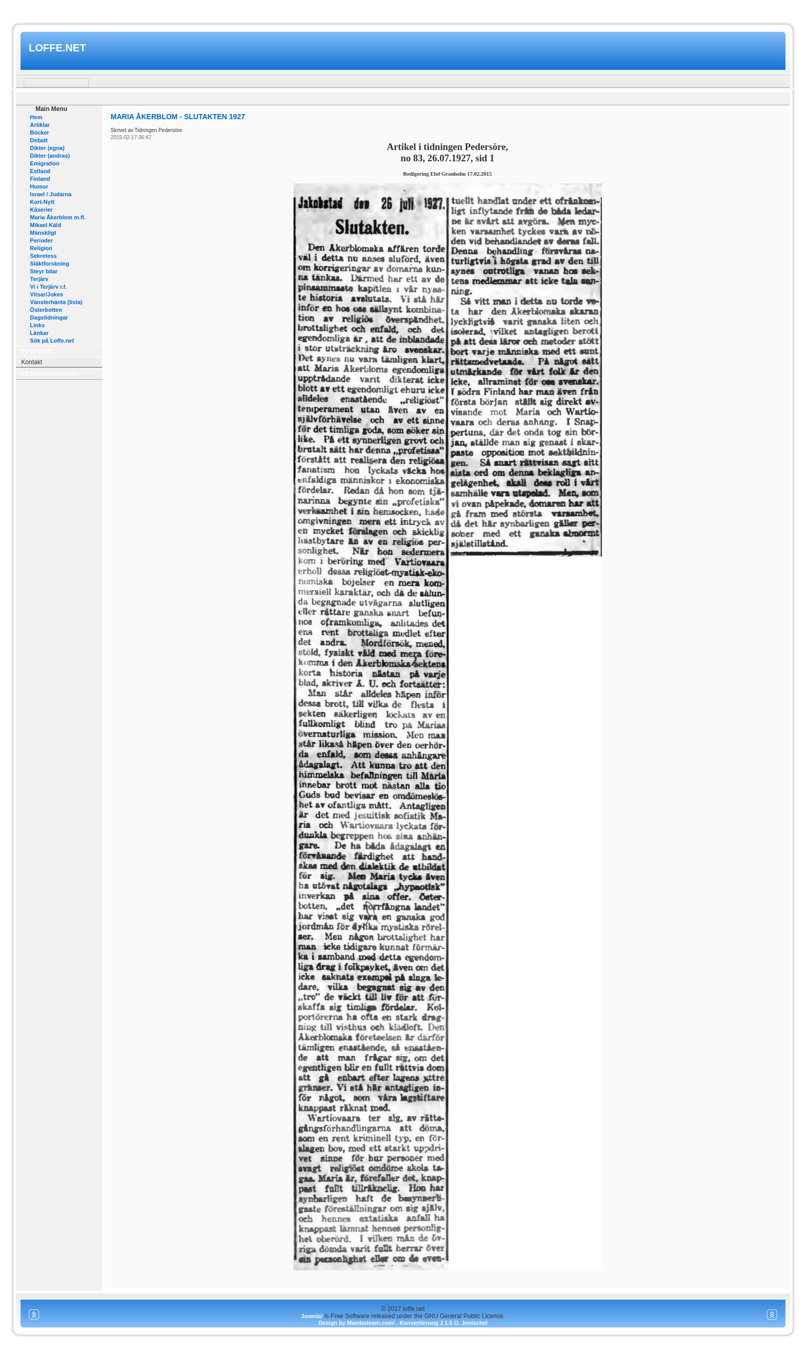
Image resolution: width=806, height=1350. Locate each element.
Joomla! (312, 1316)
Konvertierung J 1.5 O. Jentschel (443, 1323)
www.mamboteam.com (403, 9)
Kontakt (31, 362)
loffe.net (57, 47)
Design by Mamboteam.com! (356, 1323)
